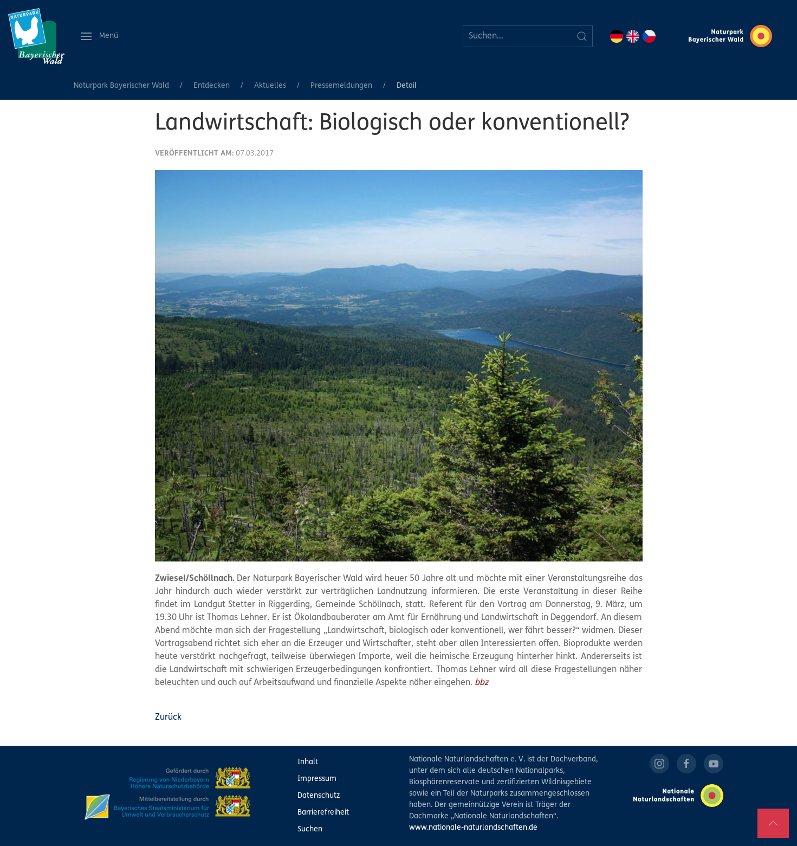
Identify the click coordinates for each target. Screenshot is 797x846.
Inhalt (307, 762)
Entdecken (211, 86)
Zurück (168, 717)
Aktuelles (270, 86)
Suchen (309, 829)
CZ (649, 36)
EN (632, 36)
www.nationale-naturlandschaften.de (473, 828)
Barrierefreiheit (323, 813)
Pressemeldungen (341, 86)
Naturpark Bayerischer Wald (121, 86)
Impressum (316, 779)
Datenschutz (318, 796)
